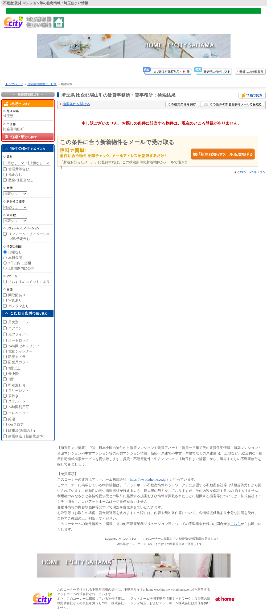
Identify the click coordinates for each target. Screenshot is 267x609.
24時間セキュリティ (23, 346)
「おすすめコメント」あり (29, 282)
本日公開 (15, 258)
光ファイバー (18, 334)
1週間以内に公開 (21, 268)
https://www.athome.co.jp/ (148, 479)
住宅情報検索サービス (42, 84)
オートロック (18, 340)
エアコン (15, 328)
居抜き (13, 396)
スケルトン (17, 401)
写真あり (15, 300)
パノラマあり (18, 306)
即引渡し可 (17, 385)
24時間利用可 (18, 407)
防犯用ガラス (18, 362)
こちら (235, 524)
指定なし (15, 252)
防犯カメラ (17, 357)
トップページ (14, 84)
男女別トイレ (18, 322)
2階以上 (14, 368)
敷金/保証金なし (21, 180)
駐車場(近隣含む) (21, 431)
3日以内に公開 (19, 263)
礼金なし (15, 175)
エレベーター (18, 413)
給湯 (11, 419)
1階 (11, 379)
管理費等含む (18, 169)
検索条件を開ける (76, 104)
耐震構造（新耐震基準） (27, 436)
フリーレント (18, 391)
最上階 (13, 374)
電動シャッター (20, 351)
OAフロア (16, 424)
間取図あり (17, 295)
